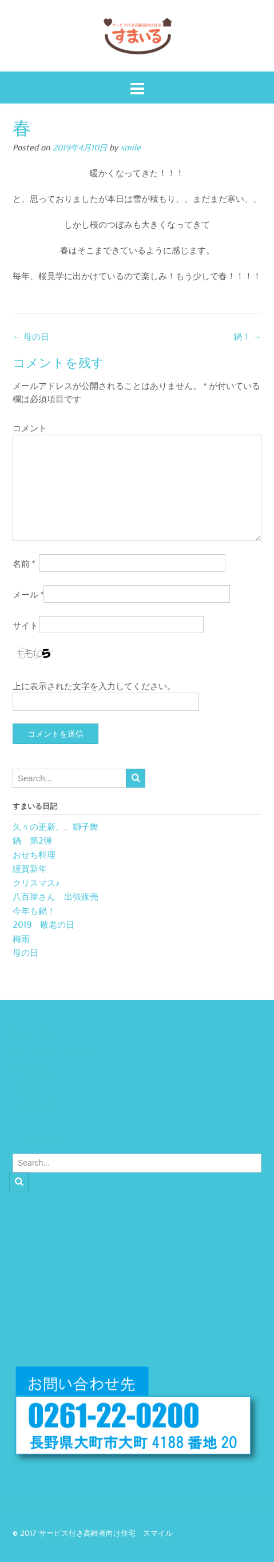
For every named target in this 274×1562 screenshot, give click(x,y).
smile (130, 147)
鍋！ (247, 337)
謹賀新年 (30, 869)
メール (28, 595)
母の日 (31, 337)
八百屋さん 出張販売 (55, 897)
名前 (24, 564)
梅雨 (21, 939)
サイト (25, 625)
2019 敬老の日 (43, 925)
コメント (30, 428)
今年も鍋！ (34, 911)
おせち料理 (34, 855)
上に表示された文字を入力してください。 (94, 686)
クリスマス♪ (36, 883)
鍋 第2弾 (32, 840)
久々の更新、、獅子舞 (55, 827)
